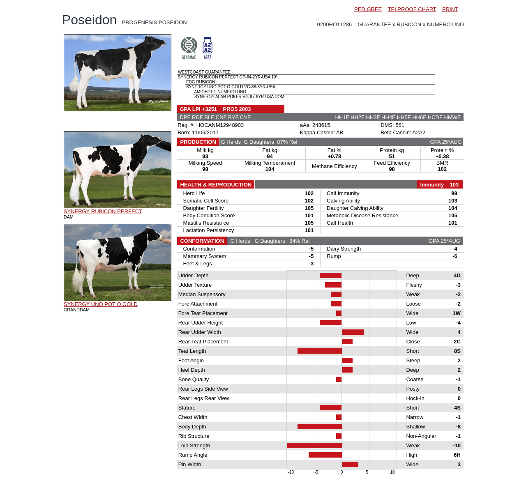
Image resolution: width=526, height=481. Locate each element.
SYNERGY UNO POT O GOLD (101, 304)
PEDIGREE (368, 9)
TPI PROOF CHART (412, 9)
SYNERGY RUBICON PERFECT (103, 211)
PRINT (450, 9)
